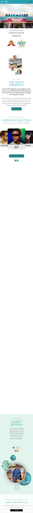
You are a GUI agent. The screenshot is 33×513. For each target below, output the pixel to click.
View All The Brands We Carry (16, 155)
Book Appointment (16, 108)
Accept (16, 510)
